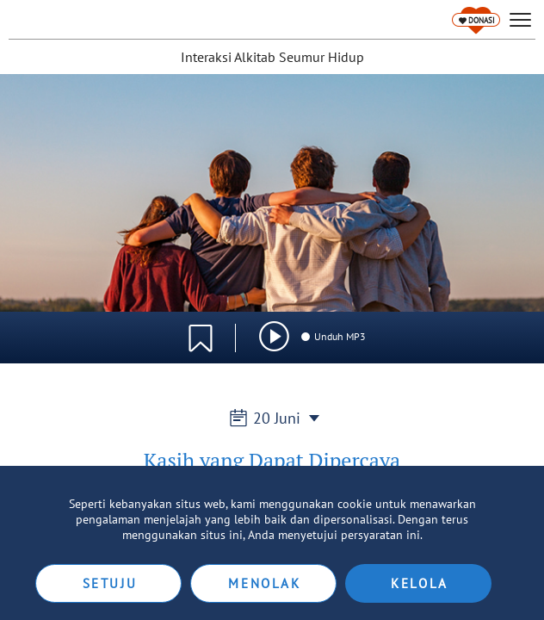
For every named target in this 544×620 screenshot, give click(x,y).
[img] (274, 336)
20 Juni (272, 418)
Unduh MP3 (333, 336)
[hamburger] (520, 20)
